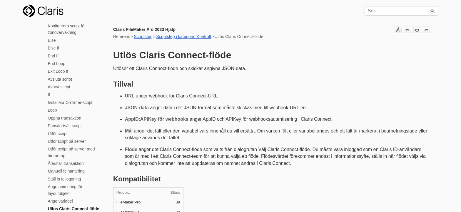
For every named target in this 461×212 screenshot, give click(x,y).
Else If (53, 48)
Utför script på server (67, 141)
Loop (52, 110)
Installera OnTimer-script (70, 102)
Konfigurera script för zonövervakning (67, 29)
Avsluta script (60, 79)
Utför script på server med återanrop (71, 152)
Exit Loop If (58, 71)
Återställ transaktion (65, 163)
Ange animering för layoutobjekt (65, 190)
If (49, 94)
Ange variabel (60, 201)
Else (52, 40)
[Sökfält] (401, 11)
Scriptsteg (143, 36)
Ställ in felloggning (64, 179)
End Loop (56, 63)
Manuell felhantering (66, 171)
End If (53, 56)
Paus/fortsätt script (64, 125)
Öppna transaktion (64, 118)
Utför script (57, 133)
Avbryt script (59, 87)
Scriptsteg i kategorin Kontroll (183, 36)
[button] (432, 11)
